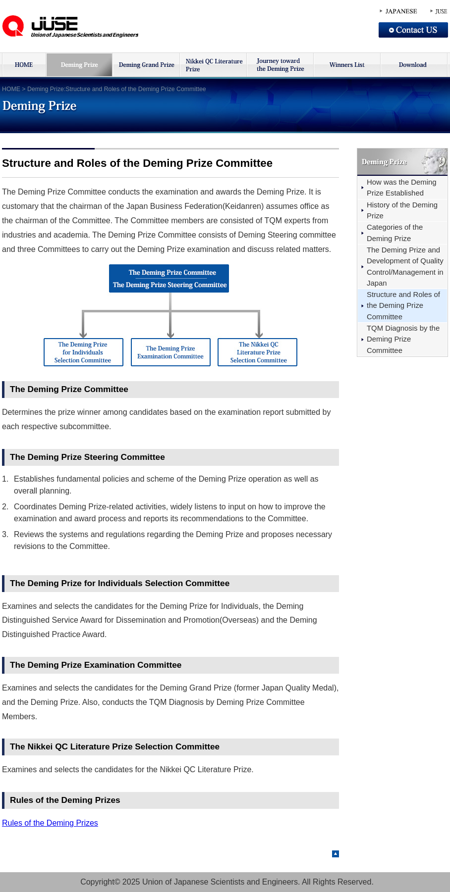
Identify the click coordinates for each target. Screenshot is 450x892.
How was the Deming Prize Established (402, 187)
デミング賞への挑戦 (279, 64)
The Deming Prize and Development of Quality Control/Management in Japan (405, 266)
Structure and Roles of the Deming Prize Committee (403, 306)
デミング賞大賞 (145, 64)
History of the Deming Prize (402, 210)
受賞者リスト (346, 64)
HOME (24, 64)
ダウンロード (414, 64)
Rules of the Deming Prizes (50, 823)
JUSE (77, 26)
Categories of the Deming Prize (395, 232)
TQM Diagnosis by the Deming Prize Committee (403, 339)
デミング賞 (79, 64)
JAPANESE (398, 11)
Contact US (413, 30)
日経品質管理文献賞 (212, 64)
